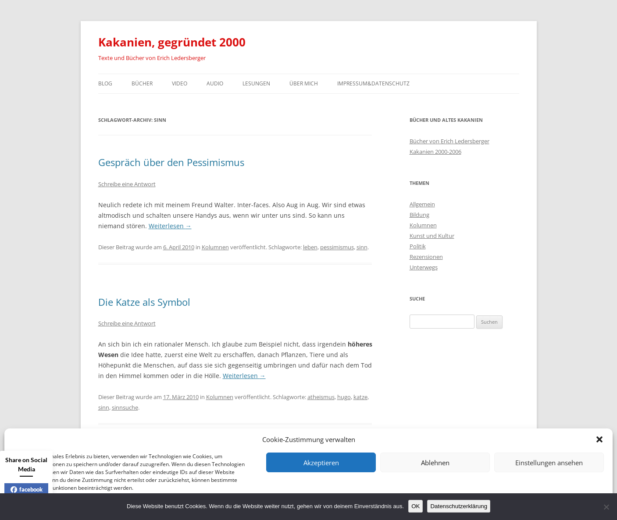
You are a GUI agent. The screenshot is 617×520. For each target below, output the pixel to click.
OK (415, 506)
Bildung (419, 215)
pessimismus (337, 247)
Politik (418, 246)
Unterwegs (424, 267)
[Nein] (606, 506)
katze (360, 397)
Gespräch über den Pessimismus (171, 162)
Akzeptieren (321, 462)
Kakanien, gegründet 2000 (172, 42)
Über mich (303, 83)
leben (310, 247)
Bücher (142, 83)
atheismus (321, 397)
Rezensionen (426, 257)
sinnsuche (125, 407)
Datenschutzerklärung (458, 506)
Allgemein (422, 204)
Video (179, 83)
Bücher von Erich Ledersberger (449, 141)
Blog (105, 83)
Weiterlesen (170, 226)
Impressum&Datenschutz (373, 83)
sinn (362, 247)
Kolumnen (215, 247)
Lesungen (256, 83)
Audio (215, 83)
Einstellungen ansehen (549, 462)
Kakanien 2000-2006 (435, 152)
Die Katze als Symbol (144, 301)
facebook (27, 489)
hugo (344, 397)
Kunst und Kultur (432, 236)
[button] (599, 439)
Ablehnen (435, 462)
